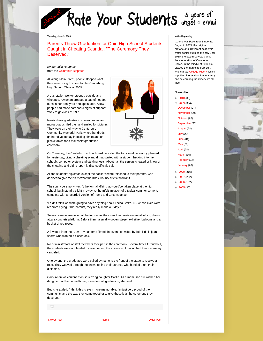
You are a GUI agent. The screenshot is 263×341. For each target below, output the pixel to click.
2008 (182, 171)
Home (105, 319)
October (183, 118)
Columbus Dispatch (71, 71)
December (184, 107)
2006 (182, 182)
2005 (182, 187)
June (181, 139)
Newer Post (55, 319)
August (182, 128)
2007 (182, 176)
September (185, 123)
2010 (182, 98)
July (180, 133)
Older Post (155, 319)
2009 (182, 103)
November (184, 112)
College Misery (198, 71)
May (181, 144)
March (182, 154)
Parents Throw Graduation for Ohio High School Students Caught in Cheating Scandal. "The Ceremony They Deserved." (104, 49)
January (183, 165)
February (183, 159)
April (181, 149)
